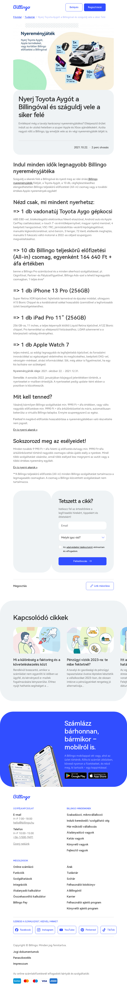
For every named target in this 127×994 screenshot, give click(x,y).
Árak (69, 866)
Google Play (75, 775)
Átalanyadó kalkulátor (27, 890)
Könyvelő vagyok (77, 844)
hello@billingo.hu (23, 822)
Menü (110, 7)
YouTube (69, 930)
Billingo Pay (20, 902)
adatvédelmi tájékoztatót (79, 547)
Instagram (47, 930)
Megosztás (20, 586)
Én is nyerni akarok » (25, 429)
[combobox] (82, 537)
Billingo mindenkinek (79, 808)
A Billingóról (74, 890)
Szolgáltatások (22, 878)
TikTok (111, 930)
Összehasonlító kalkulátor (29, 896)
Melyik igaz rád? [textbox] (71, 537)
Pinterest (91, 930)
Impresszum (20, 963)
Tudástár (30, 17)
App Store (98, 775)
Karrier (71, 896)
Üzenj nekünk (21, 843)
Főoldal (17, 17)
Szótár (71, 878)
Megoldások (20, 860)
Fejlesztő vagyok (77, 850)
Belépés (74, 7)
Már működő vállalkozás (82, 826)
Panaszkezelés (22, 957)
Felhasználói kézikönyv (81, 884)
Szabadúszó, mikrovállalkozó (85, 814)
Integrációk (20, 884)
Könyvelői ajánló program (82, 908)
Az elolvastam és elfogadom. (84, 549)
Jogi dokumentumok (26, 951)
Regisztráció (95, 7)
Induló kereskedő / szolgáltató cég (88, 820)
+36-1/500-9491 (23, 837)
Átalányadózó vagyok (80, 832)
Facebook (25, 930)
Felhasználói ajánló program (84, 902)
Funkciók (18, 872)
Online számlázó (23, 866)
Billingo (21, 8)
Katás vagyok (75, 838)
